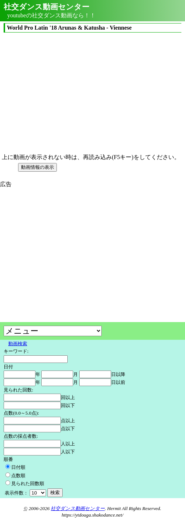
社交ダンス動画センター (78, 508)
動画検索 (17, 343)
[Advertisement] (61, 239)
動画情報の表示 (37, 167)
